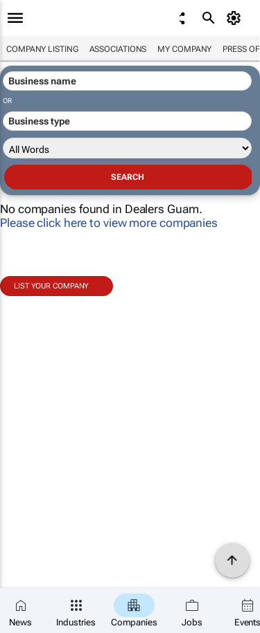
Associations (118, 49)
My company (184, 49)
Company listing (42, 49)
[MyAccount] (236, 18)
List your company (51, 286)
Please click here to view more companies (109, 223)
